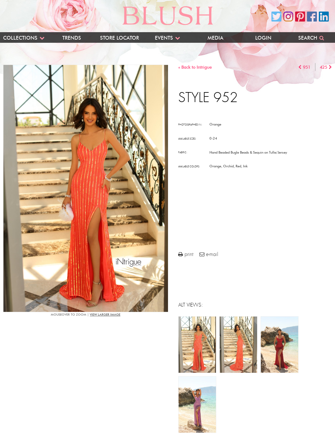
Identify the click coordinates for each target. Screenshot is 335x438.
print (185, 254)
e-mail (208, 254)
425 (323, 67)
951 (306, 67)
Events (164, 38)
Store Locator (119, 38)
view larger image (105, 315)
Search (307, 38)
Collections (20, 38)
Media (215, 38)
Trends (71, 38)
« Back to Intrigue (195, 67)
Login (263, 38)
